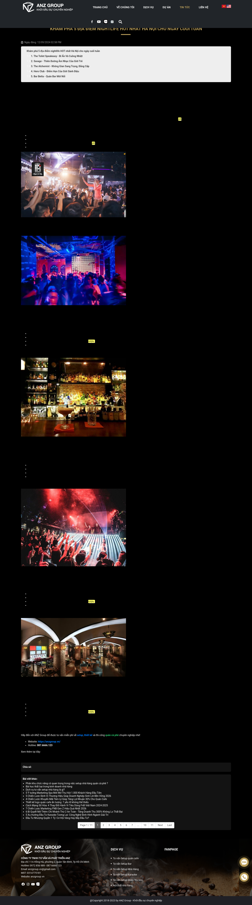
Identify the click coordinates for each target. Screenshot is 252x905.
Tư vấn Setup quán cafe (126, 858)
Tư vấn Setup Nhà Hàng (126, 869)
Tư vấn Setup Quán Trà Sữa (128, 880)
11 (152, 825)
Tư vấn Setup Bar (122, 863)
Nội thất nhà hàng (123, 885)
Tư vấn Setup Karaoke (125, 874)
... (138, 825)
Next (160, 825)
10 (145, 825)
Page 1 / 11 (86, 825)
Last (169, 825)
